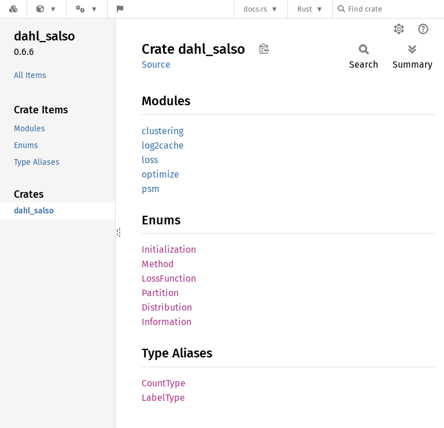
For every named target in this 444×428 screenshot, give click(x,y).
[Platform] (86, 9)
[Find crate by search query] (395, 9)
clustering (162, 131)
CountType (164, 383)
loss (150, 159)
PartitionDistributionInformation (167, 307)
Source (156, 64)
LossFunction (169, 278)
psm (151, 188)
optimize (160, 174)
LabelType (163, 397)
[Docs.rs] (13, 9)
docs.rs (255, 9)
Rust (304, 9)
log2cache (163, 145)
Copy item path (263, 48)
